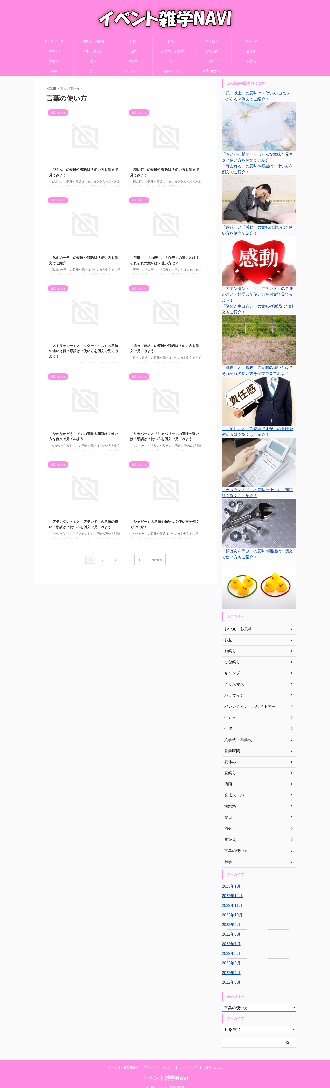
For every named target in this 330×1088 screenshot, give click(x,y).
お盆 (133, 41)
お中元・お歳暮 (93, 41)
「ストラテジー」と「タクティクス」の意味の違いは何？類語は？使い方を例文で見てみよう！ (83, 351)
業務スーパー (172, 71)
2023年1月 (230, 880)
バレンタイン (93, 51)
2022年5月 (230, 957)
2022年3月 (230, 977)
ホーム (112, 1061)
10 (139, 558)
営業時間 (212, 51)
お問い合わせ (213, 1061)
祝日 (172, 61)
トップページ (53, 41)
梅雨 (93, 61)
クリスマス (133, 71)
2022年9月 (230, 919)
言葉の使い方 (212, 71)
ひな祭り (212, 41)
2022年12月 (231, 890)
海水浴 (133, 61)
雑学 (54, 71)
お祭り (172, 41)
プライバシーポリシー (159, 1061)
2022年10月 (231, 909)
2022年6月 (230, 948)
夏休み (251, 51)
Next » (153, 558)
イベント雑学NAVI (165, 1072)
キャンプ (251, 41)
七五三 (93, 71)
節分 (212, 61)
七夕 (133, 51)
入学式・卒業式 (172, 51)
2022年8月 (230, 928)
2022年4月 (230, 967)
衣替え (251, 61)
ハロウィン (54, 51)
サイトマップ (189, 1061)
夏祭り (54, 61)
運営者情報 (130, 1061)
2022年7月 (230, 938)
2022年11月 (231, 900)
